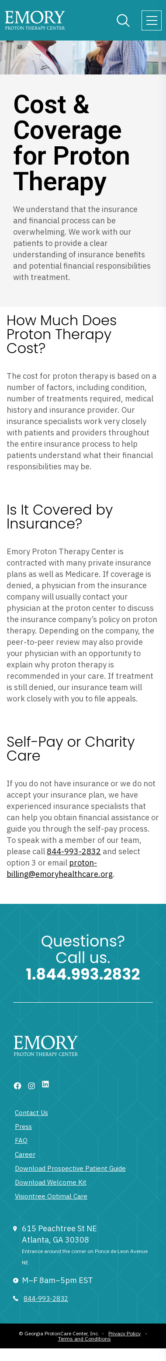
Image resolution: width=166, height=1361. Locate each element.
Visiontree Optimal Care (51, 1196)
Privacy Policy (124, 1333)
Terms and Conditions (84, 1338)
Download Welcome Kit (50, 1182)
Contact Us (31, 1112)
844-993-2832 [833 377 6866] (46, 1298)
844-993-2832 (74, 851)
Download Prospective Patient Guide (70, 1168)
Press (23, 1126)
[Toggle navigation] (152, 20)
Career (25, 1154)
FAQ (21, 1140)
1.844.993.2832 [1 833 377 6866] (83, 974)
